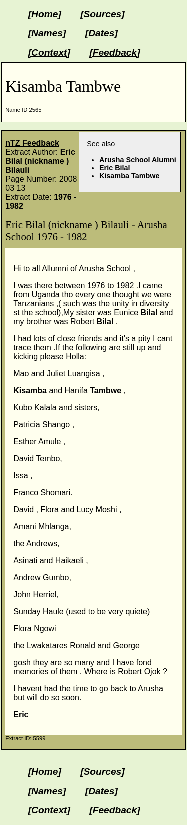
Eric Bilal (114, 168)
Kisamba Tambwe (129, 176)
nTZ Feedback (32, 143)
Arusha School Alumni (137, 160)
